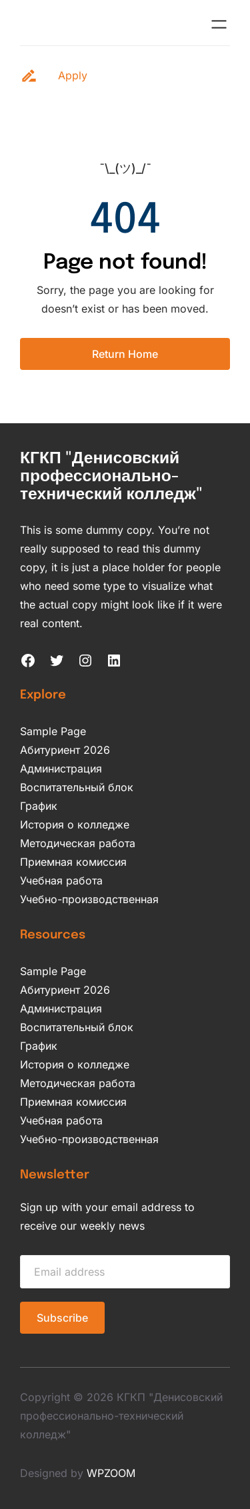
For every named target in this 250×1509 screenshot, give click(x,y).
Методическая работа (77, 843)
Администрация (61, 768)
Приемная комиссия (73, 861)
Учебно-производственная (89, 899)
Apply (72, 75)
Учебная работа (61, 880)
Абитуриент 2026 (65, 749)
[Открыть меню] (219, 24)
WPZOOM (111, 1473)
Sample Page (53, 731)
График (38, 805)
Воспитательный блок (76, 787)
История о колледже (74, 824)
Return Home (125, 354)
